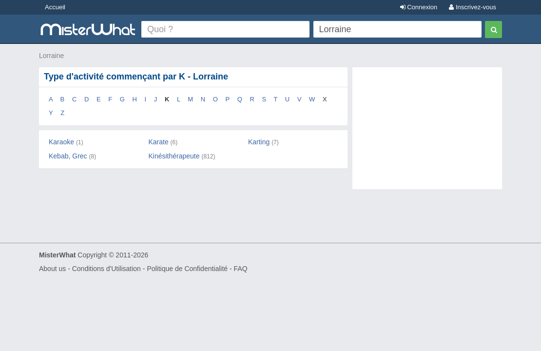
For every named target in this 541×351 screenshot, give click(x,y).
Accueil (55, 7)
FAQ (241, 269)
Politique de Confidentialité (187, 269)
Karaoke (61, 142)
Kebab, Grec (68, 156)
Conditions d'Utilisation (106, 269)
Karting (259, 142)
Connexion (419, 7)
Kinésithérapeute (173, 156)
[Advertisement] (427, 133)
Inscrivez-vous (472, 7)
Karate (158, 142)
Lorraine (51, 55)
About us (52, 269)
